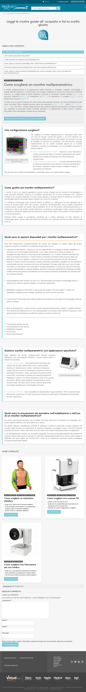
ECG (75, 94)
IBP (72, 104)
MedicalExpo (63, 2)
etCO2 (54, 104)
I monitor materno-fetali (14, 363)
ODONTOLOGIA (52, 495)
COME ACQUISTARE (10, 658)
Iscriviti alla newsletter (56, 662)
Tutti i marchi (57, 657)
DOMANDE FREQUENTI (11, 665)
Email (4, 626)
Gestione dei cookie (29, 689)
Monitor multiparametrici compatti (45, 152)
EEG (78, 104)
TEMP (23, 99)
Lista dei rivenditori (42, 689)
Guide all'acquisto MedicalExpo (16, 687)
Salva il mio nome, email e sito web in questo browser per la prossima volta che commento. (37, 641)
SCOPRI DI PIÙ (11, 515)
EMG (6, 107)
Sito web (5, 633)
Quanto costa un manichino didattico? (17, 510)
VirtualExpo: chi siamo (58, 665)
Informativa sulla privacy (56, 687)
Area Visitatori (57, 660)
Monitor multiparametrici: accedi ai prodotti (25, 118)
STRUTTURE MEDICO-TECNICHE (13, 80)
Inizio (4, 13)
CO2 (61, 104)
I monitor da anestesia (14, 392)
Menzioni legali (43, 687)
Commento (7, 600)
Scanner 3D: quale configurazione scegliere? (62, 508)
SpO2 (73, 96)
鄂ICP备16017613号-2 (55, 689)
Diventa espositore (77, 1)
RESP (43, 96)
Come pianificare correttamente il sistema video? (20, 573)
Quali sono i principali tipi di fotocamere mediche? (20, 571)
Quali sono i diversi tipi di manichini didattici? (19, 504)
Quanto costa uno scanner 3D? (58, 502)
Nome (5, 620)
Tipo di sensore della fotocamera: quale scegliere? (21, 575)
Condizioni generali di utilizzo (73, 687)
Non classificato (10, 495)
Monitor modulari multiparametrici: (45, 161)
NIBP (22, 96)
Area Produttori (58, 658)
